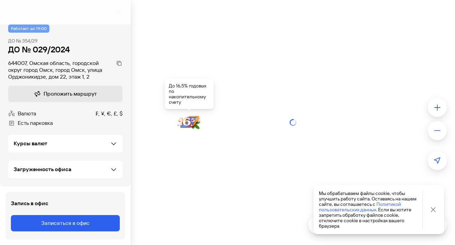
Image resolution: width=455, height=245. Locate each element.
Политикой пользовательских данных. (360, 206)
